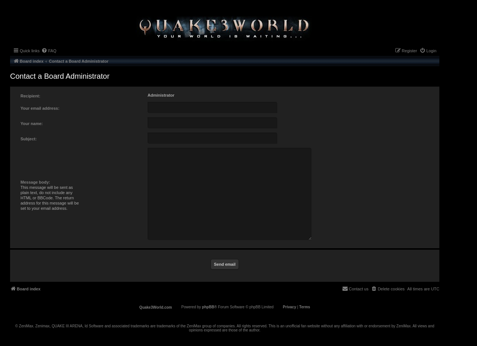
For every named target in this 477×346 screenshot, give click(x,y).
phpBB (208, 307)
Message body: (35, 182)
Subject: (28, 139)
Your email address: (39, 108)
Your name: (31, 123)
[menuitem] (48, 50)
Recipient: (30, 96)
